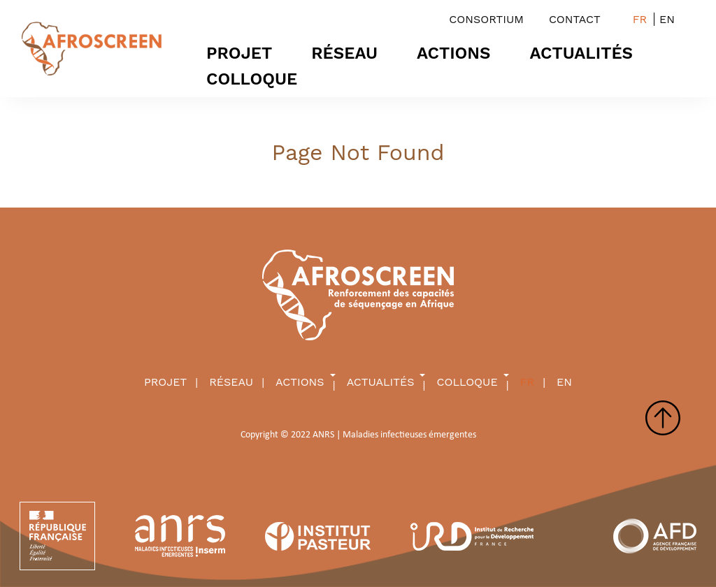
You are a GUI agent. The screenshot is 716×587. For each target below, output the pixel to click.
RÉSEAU (344, 53)
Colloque (251, 79)
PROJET (239, 53)
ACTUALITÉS (581, 53)
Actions (454, 53)
